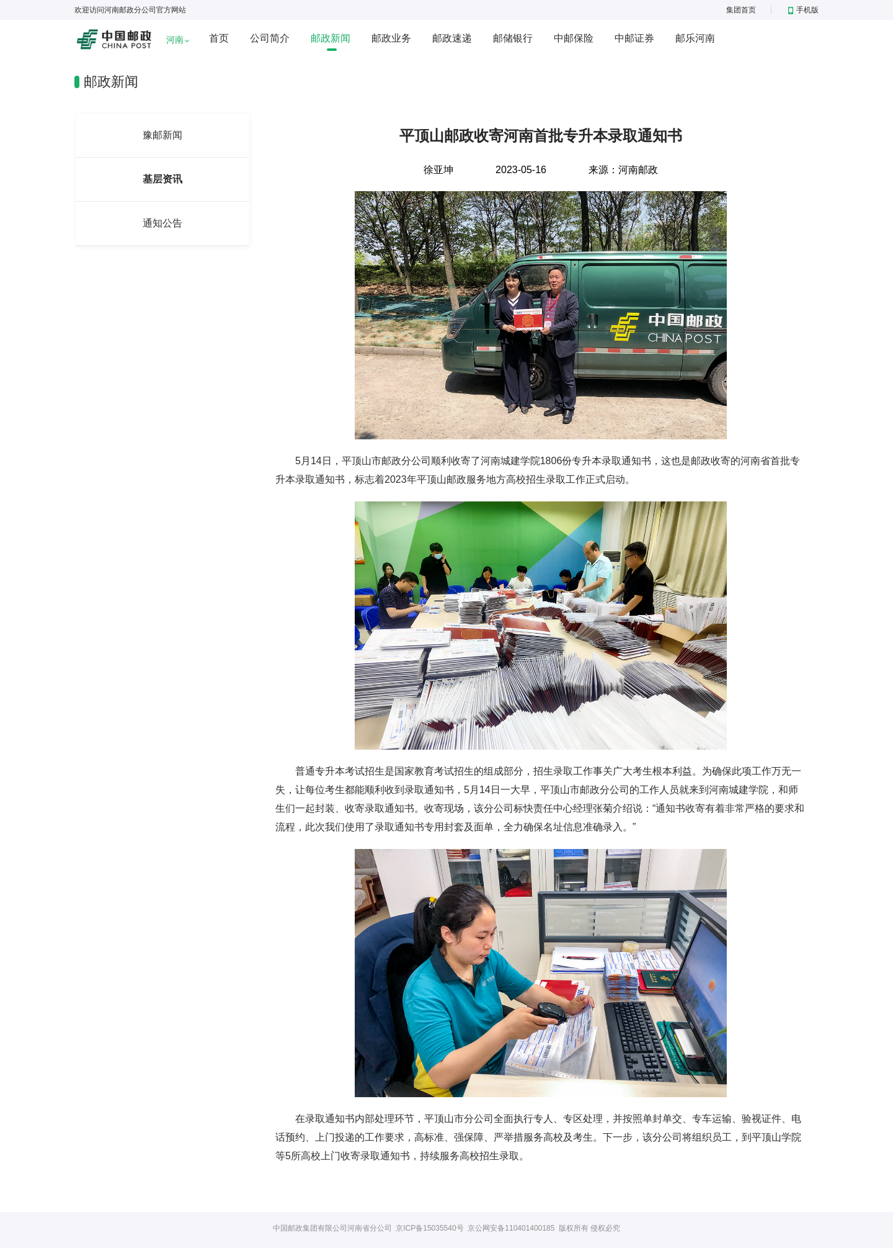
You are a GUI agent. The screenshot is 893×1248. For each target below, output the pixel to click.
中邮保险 (573, 38)
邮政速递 (452, 38)
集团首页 (741, 10)
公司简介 (270, 38)
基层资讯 (162, 179)
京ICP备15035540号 (429, 1228)
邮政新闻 (330, 38)
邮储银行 (513, 38)
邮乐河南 (695, 38)
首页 (219, 38)
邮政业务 (391, 38)
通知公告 (162, 223)
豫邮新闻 (162, 135)
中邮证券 (634, 38)
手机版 (803, 10)
